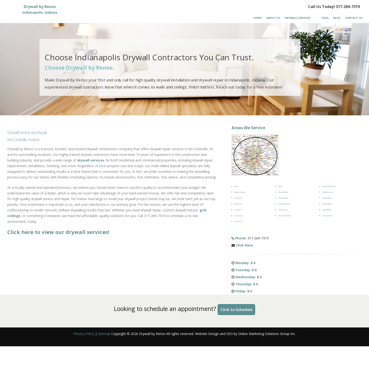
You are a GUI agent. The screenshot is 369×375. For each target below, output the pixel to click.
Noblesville (327, 192)
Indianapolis (284, 203)
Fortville (238, 221)
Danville (238, 203)
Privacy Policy (83, 333)
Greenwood (283, 198)
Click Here (244, 245)
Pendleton (327, 198)
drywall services (90, 160)
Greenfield (283, 192)
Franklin (238, 215)
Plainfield (327, 203)
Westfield (326, 209)
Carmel (237, 198)
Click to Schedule (236, 309)
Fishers (238, 209)
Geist (280, 186)
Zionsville (327, 215)
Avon (236, 186)
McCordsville (284, 215)
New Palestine (329, 186)
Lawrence (282, 209)
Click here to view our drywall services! (58, 231)
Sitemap (104, 333)
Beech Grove (239, 192)
